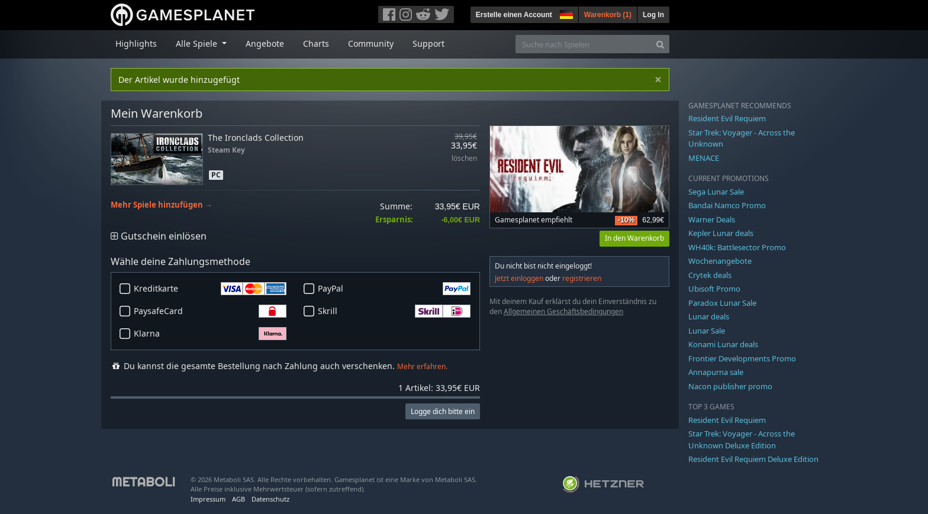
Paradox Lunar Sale (722, 303)
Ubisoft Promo (714, 288)
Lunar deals (708, 316)
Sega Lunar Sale (716, 191)
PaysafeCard (210, 311)
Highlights (136, 43)
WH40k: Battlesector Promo (737, 247)
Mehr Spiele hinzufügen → (161, 205)
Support (428, 43)
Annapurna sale (715, 372)
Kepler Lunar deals (720, 233)
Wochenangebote (720, 261)
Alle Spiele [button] (198, 43)
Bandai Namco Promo (727, 205)
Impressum (208, 498)
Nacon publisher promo (730, 386)
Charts (316, 43)
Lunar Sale (706, 330)
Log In (653, 15)
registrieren (581, 278)
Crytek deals (710, 275)
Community (371, 43)
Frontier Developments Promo (742, 358)
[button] (565, 13)
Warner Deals (711, 219)
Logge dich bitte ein (443, 411)
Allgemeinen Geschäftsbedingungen (563, 311)
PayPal (394, 288)
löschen (464, 159)
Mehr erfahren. (422, 366)
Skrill (394, 311)
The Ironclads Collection (256, 137)
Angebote (265, 43)
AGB (238, 498)
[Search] (660, 44)
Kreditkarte (210, 288)
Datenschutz (270, 498)
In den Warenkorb (634, 238)
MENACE (703, 158)
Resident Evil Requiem (727, 118)
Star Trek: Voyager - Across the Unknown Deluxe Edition (741, 439)
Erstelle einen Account (514, 15)
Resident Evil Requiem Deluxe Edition (753, 459)
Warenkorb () (607, 15)
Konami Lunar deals (723, 344)
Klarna (210, 333)
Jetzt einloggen (519, 278)
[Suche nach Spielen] (583, 44)
